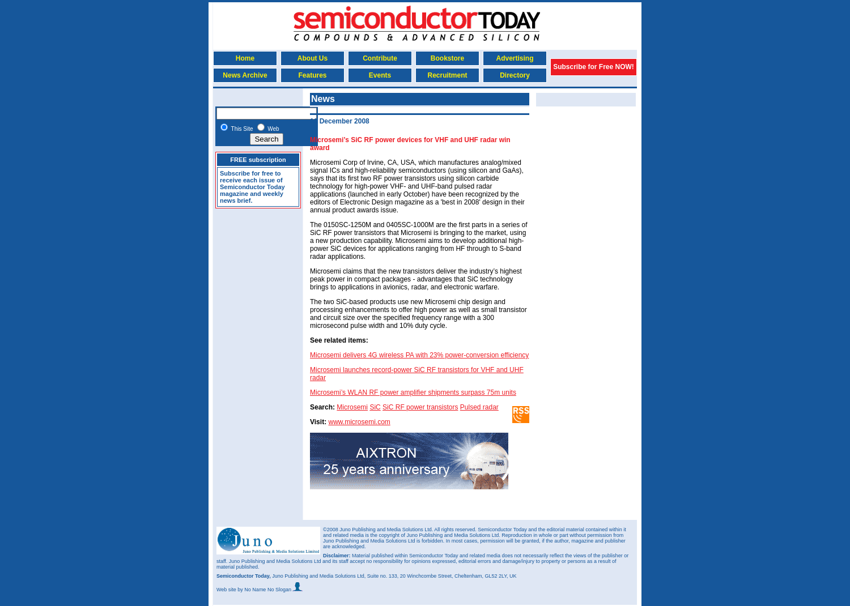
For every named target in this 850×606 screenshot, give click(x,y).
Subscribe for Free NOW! (593, 67)
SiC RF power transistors (420, 407)
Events (380, 75)
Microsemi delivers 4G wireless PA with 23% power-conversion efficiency (419, 355)
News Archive (245, 75)
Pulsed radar (479, 407)
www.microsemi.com (359, 422)
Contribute (380, 58)
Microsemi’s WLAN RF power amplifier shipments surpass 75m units (413, 392)
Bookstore (447, 58)
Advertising (514, 58)
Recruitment (447, 75)
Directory (515, 75)
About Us (313, 58)
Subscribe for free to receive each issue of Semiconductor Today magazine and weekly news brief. (252, 187)
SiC (374, 407)
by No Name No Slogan (270, 589)
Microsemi (352, 407)
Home (245, 58)
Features (312, 75)
